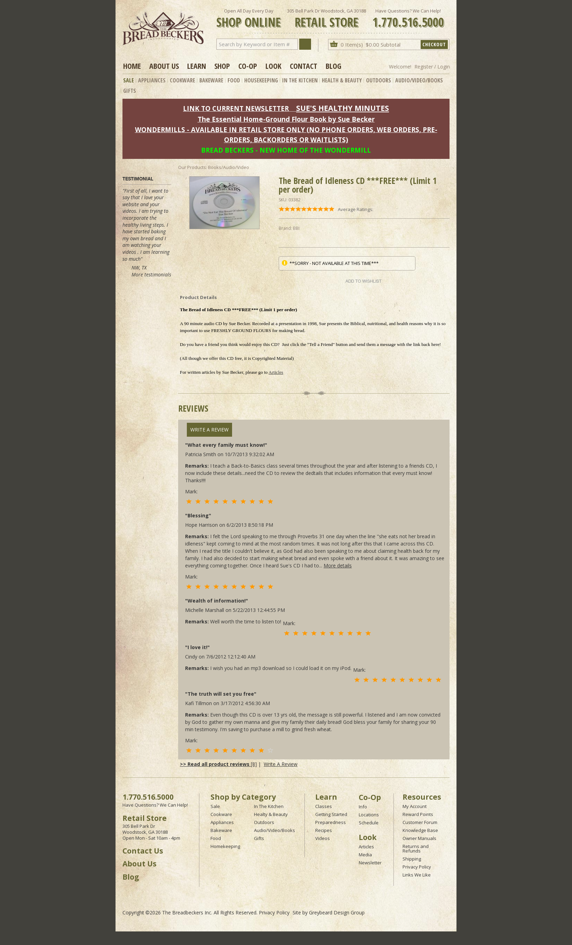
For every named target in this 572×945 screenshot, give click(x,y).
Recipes (323, 830)
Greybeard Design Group (337, 912)
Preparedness (330, 822)
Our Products (192, 167)
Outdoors (378, 80)
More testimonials (151, 274)
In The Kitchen (300, 80)
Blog (333, 66)
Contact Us (142, 851)
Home (132, 66)
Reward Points (418, 814)
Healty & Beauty (271, 814)
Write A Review (209, 429)
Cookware (182, 80)
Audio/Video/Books (419, 80)
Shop (222, 66)
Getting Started (331, 814)
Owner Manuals (419, 838)
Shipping (412, 859)
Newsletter (370, 862)
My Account (415, 806)
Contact (303, 66)
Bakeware (211, 80)
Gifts (129, 91)
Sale (128, 80)
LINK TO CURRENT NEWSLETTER (236, 108)
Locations (369, 814)
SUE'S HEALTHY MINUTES (342, 108)
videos (129, 211)
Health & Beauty (342, 80)
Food (234, 80)
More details (338, 565)
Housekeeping (261, 80)
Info (363, 806)
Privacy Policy (417, 867)
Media (365, 854)
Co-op (247, 66)
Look (273, 66)
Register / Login (432, 66)
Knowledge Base (420, 830)
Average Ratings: (355, 209)
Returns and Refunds (416, 848)
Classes (323, 806)
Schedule (369, 822)
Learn (196, 66)
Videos (322, 838)
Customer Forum (420, 822)
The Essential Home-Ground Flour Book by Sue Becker (286, 119)
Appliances (152, 80)
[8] (218, 764)
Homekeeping (225, 846)
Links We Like (417, 875)
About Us (164, 66)
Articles (276, 372)
